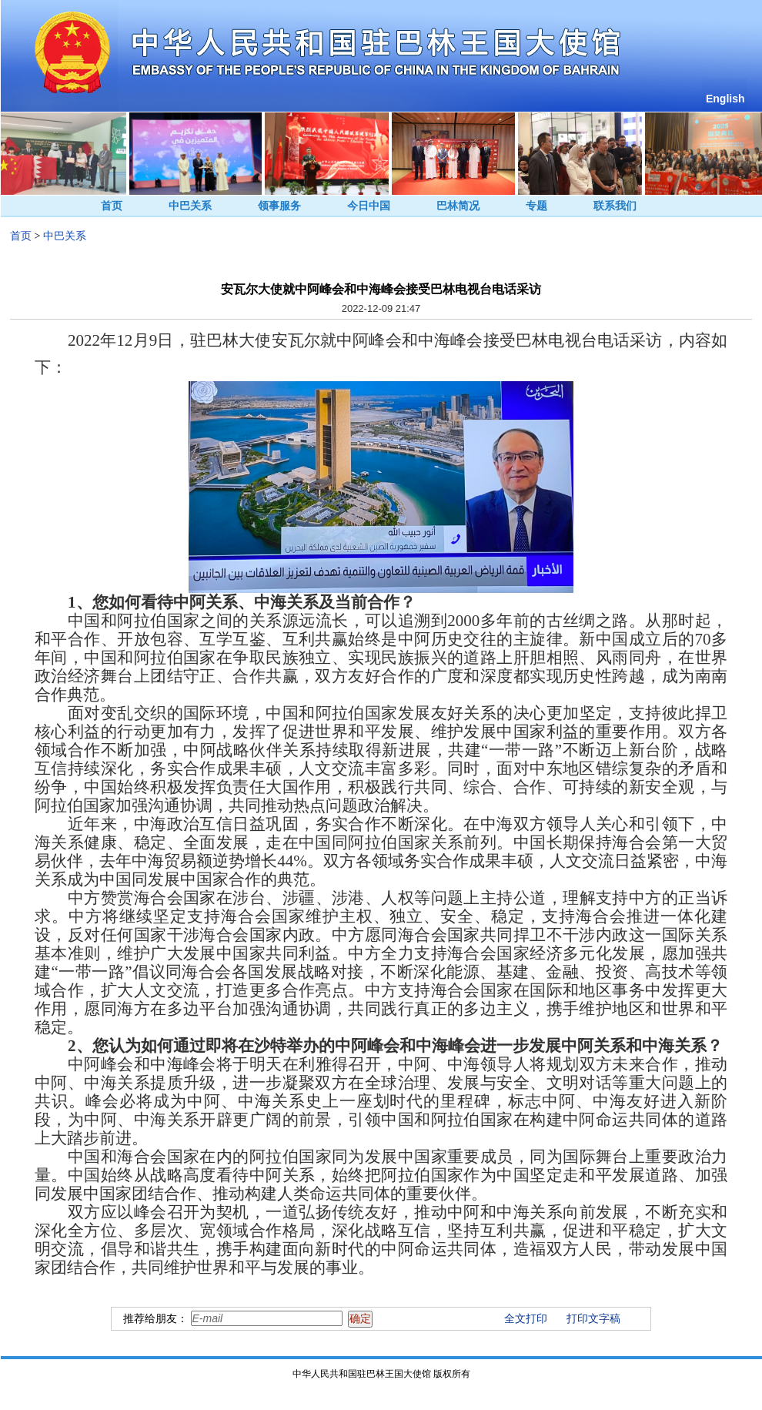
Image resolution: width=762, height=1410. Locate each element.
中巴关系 (190, 206)
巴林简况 (458, 206)
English (725, 98)
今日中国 (368, 206)
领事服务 (279, 206)
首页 (111, 206)
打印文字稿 (593, 1319)
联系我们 (615, 206)
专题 (536, 206)
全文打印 (525, 1319)
